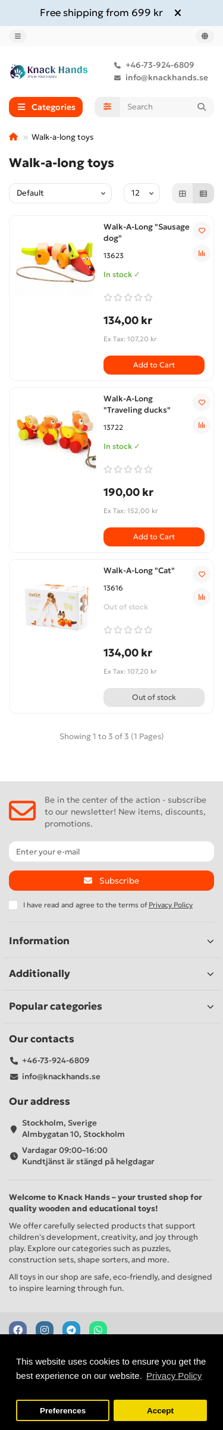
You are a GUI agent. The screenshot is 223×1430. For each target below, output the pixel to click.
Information (111, 941)
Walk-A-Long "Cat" (139, 570)
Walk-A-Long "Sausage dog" (146, 232)
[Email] (111, 851)
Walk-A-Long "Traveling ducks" (137, 404)
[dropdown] (18, 36)
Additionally (111, 973)
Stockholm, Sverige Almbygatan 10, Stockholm (73, 1128)
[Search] (167, 107)
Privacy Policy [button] (174, 1376)
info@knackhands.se (158, 77)
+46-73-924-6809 (151, 65)
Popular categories (111, 1006)
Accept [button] (160, 1410)
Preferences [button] (63, 1410)
